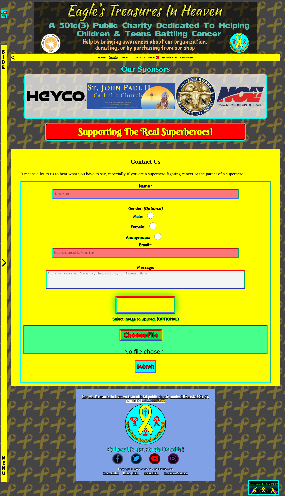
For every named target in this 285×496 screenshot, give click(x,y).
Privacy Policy (131, 473)
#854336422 (154, 401)
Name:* (145, 186)
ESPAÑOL (169, 57)
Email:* (145, 245)
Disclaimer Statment (176, 473)
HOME (102, 57)
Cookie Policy (152, 473)
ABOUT (125, 57)
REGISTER (186, 57)
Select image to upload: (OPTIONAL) (145, 319)
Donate (113, 57)
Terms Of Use (111, 473)
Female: (138, 227)
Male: (138, 216)
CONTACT (139, 57)
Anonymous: (138, 237)
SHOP (153, 57)
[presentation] (145, 305)
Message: (145, 267)
